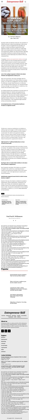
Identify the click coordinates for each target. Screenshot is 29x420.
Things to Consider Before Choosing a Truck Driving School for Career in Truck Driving (21, 203)
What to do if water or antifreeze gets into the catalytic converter (18, 282)
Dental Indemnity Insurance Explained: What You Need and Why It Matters (18, 275)
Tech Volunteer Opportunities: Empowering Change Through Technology (16, 296)
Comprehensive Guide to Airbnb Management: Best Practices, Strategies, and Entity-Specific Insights (18, 289)
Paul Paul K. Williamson (15, 36)
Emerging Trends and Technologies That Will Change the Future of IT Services (7, 203)
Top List (14, 26)
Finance (2, 359)
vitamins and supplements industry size (15, 59)
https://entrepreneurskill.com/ (14, 218)
